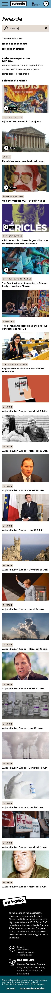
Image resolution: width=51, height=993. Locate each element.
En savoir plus (37, 984)
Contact (20, 947)
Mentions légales (24, 955)
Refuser (11, 988)
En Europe (7, 407)
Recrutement (23, 949)
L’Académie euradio (26, 952)
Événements (8, 321)
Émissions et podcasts (14, 43)
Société (6, 157)
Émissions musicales (13, 196)
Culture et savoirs (12, 117)
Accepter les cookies (32, 988)
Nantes (27, 279)
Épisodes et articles (13, 48)
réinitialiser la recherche (15, 73)
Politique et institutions (15, 364)
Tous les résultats (12, 38)
